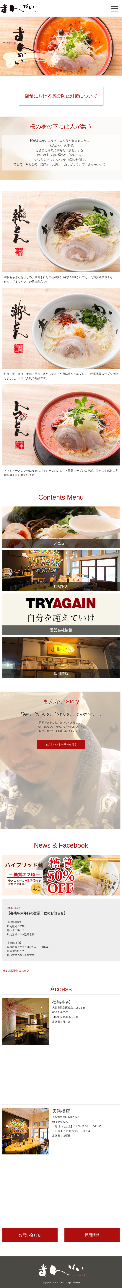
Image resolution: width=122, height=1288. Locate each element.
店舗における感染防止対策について (61, 95)
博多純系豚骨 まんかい (15, 970)
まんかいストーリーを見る (61, 744)
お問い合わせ (30, 1235)
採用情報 (92, 1235)
